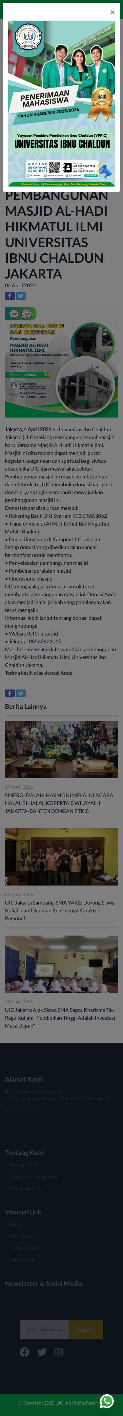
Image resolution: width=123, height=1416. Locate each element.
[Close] (112, 12)
